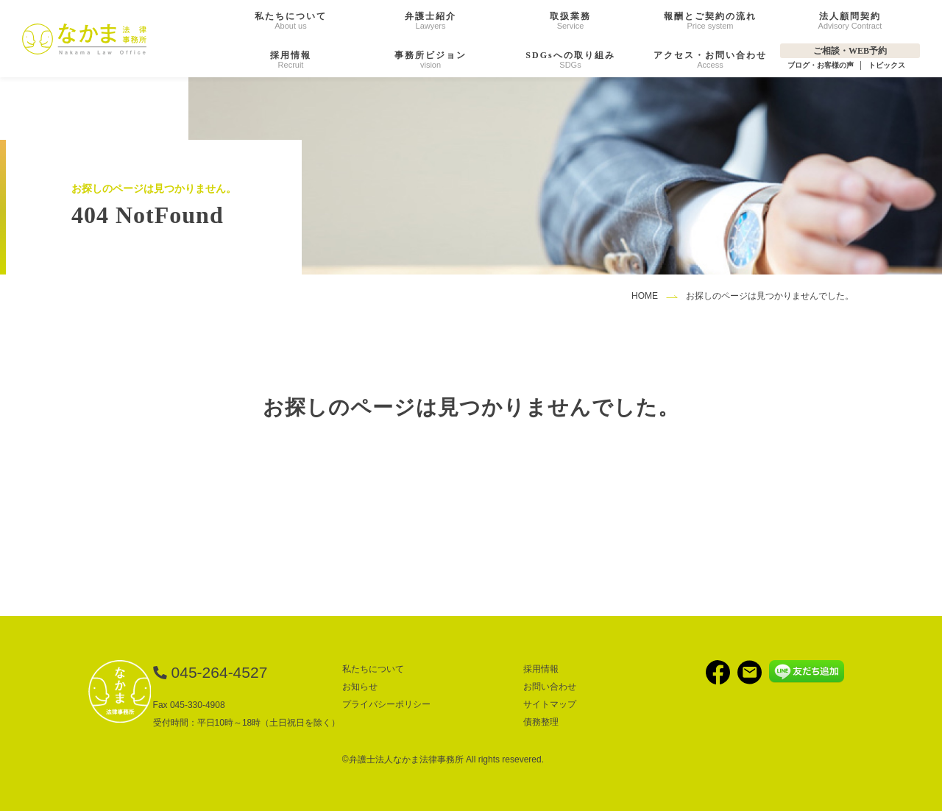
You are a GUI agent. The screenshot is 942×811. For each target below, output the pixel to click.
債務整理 (541, 722)
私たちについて (373, 669)
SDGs (570, 59)
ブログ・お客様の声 (820, 65)
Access (710, 59)
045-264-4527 (219, 672)
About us (291, 20)
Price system (710, 20)
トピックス (886, 65)
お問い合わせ (549, 686)
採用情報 (541, 669)
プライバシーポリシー (386, 704)
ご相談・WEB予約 (850, 51)
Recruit (290, 59)
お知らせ (360, 686)
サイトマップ (549, 704)
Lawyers (430, 20)
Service (570, 20)
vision (430, 59)
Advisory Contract (850, 20)
